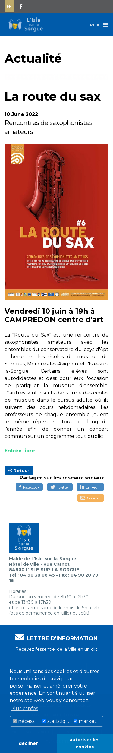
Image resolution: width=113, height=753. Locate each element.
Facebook (29, 487)
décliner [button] (28, 743)
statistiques (57, 721)
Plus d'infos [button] (24, 708)
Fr (9, 6)
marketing (88, 721)
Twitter (59, 487)
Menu (99, 25)
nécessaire (27, 721)
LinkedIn (90, 487)
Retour (19, 470)
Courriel (90, 498)
